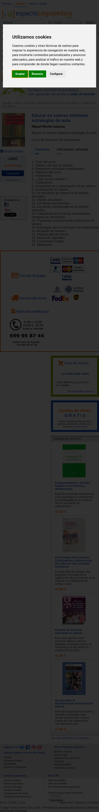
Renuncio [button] (37, 73)
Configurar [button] (56, 73)
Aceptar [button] (20, 73)
